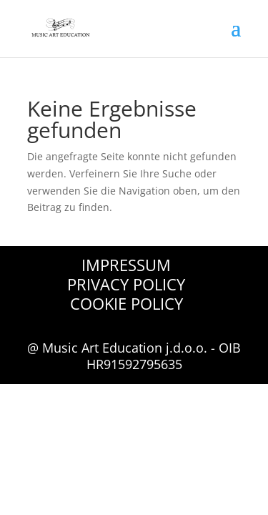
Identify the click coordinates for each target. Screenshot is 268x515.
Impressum (126, 264)
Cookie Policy (126, 303)
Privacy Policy (126, 284)
